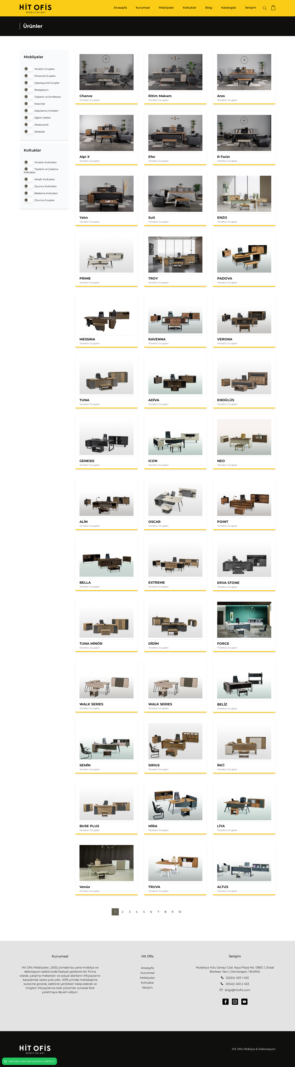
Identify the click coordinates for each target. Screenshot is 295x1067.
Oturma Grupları (39, 200)
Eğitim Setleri (37, 117)
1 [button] (115, 912)
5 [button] (144, 912)
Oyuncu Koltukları (40, 186)
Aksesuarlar (36, 124)
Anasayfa (120, 7)
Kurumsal (143, 7)
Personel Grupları (40, 75)
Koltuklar (189, 7)
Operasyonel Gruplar (42, 82)
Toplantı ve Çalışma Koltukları (41, 170)
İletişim (250, 7)
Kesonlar (34, 103)
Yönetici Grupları (39, 68)
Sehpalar (34, 131)
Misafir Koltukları (39, 179)
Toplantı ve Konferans (42, 96)
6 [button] (151, 912)
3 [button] (129, 912)
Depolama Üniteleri (41, 110)
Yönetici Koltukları (40, 162)
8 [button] (165, 912)
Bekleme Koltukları (41, 193)
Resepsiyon (36, 89)
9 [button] (173, 912)
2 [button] (122, 912)
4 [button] (137, 912)
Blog (208, 7)
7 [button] (158, 912)
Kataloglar (228, 7)
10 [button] (179, 912)
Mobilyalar (166, 7)
